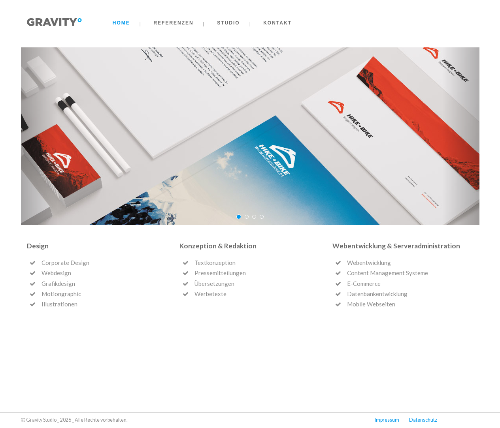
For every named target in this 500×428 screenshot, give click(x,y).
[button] (39, 136)
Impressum (387, 420)
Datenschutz (423, 420)
